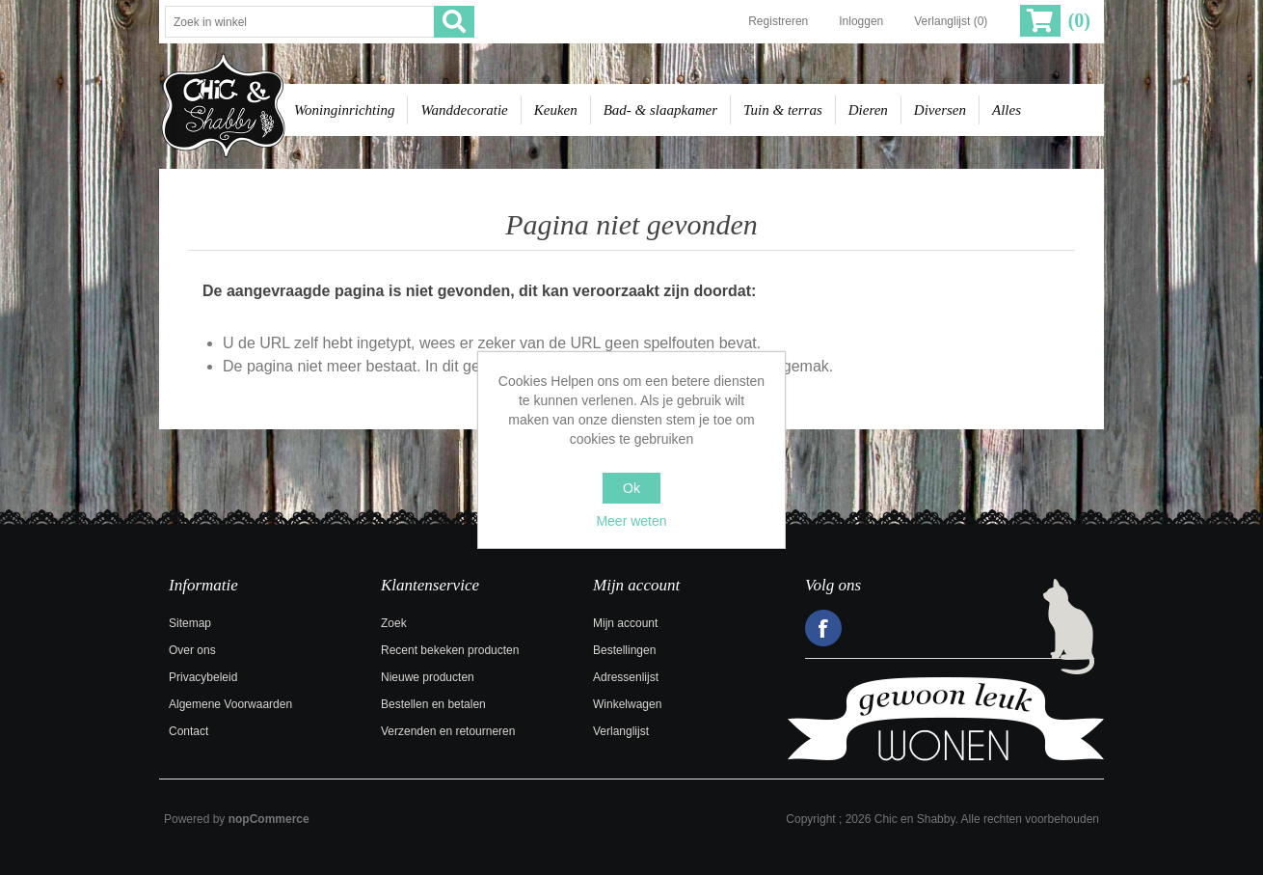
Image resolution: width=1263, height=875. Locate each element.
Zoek (394, 623)
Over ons (192, 650)
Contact (188, 731)
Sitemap (190, 623)
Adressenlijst (625, 677)
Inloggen (861, 21)
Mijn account (625, 623)
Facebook (823, 628)
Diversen (940, 110)
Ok (631, 488)
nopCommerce (268, 819)
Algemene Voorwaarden (230, 704)
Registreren (778, 21)
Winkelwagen (627, 704)
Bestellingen (624, 650)
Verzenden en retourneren (448, 731)
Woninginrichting (344, 110)
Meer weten (631, 521)
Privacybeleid (203, 677)
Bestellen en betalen (433, 704)
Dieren (868, 110)
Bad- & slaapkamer (660, 110)
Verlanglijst (621, 731)
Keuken (556, 110)
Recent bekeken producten (450, 650)
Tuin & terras (782, 110)
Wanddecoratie (463, 110)
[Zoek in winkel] (300, 22)
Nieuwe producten (427, 677)
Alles (1006, 110)
